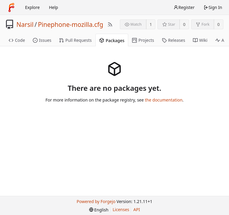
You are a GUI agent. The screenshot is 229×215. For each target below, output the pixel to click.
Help (53, 7)
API (136, 209)
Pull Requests (75, 40)
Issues (42, 40)
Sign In (213, 7)
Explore (32, 7)
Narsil (24, 24)
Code (17, 40)
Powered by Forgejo (96, 201)
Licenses (121, 209)
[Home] (11, 7)
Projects (143, 40)
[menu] (99, 210)
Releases (173, 40)
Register (184, 7)
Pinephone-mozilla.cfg (70, 24)
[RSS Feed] (110, 24)
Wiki (200, 40)
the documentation (163, 100)
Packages (111, 40)
